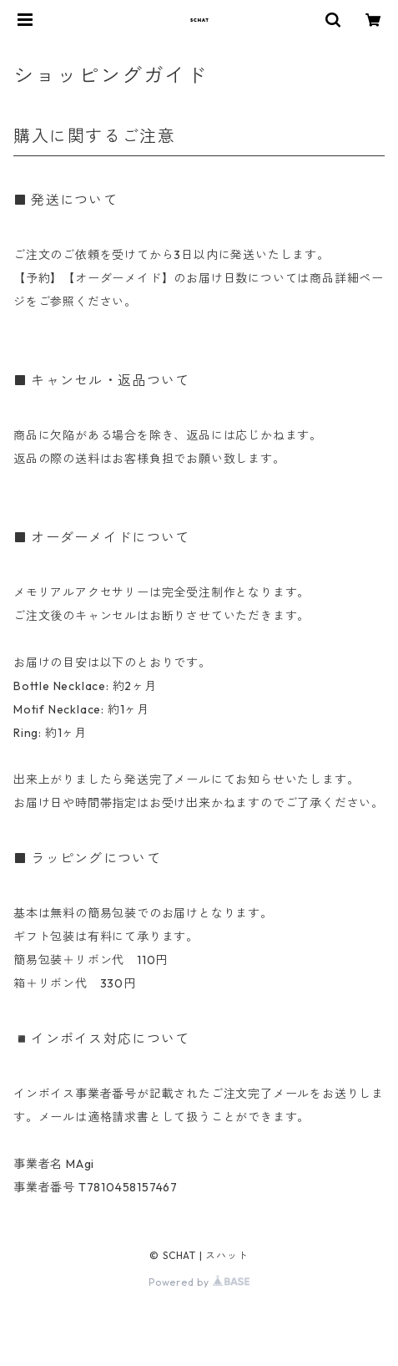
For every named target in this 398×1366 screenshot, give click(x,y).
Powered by (199, 1282)
